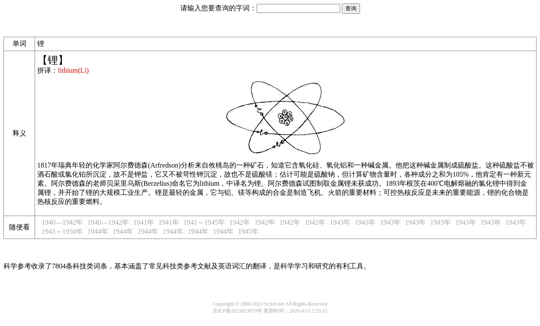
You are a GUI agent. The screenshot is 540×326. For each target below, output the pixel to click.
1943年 (340, 222)
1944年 (97, 231)
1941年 (143, 222)
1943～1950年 (62, 231)
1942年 (239, 222)
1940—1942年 (62, 222)
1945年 (248, 231)
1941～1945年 (204, 222)
